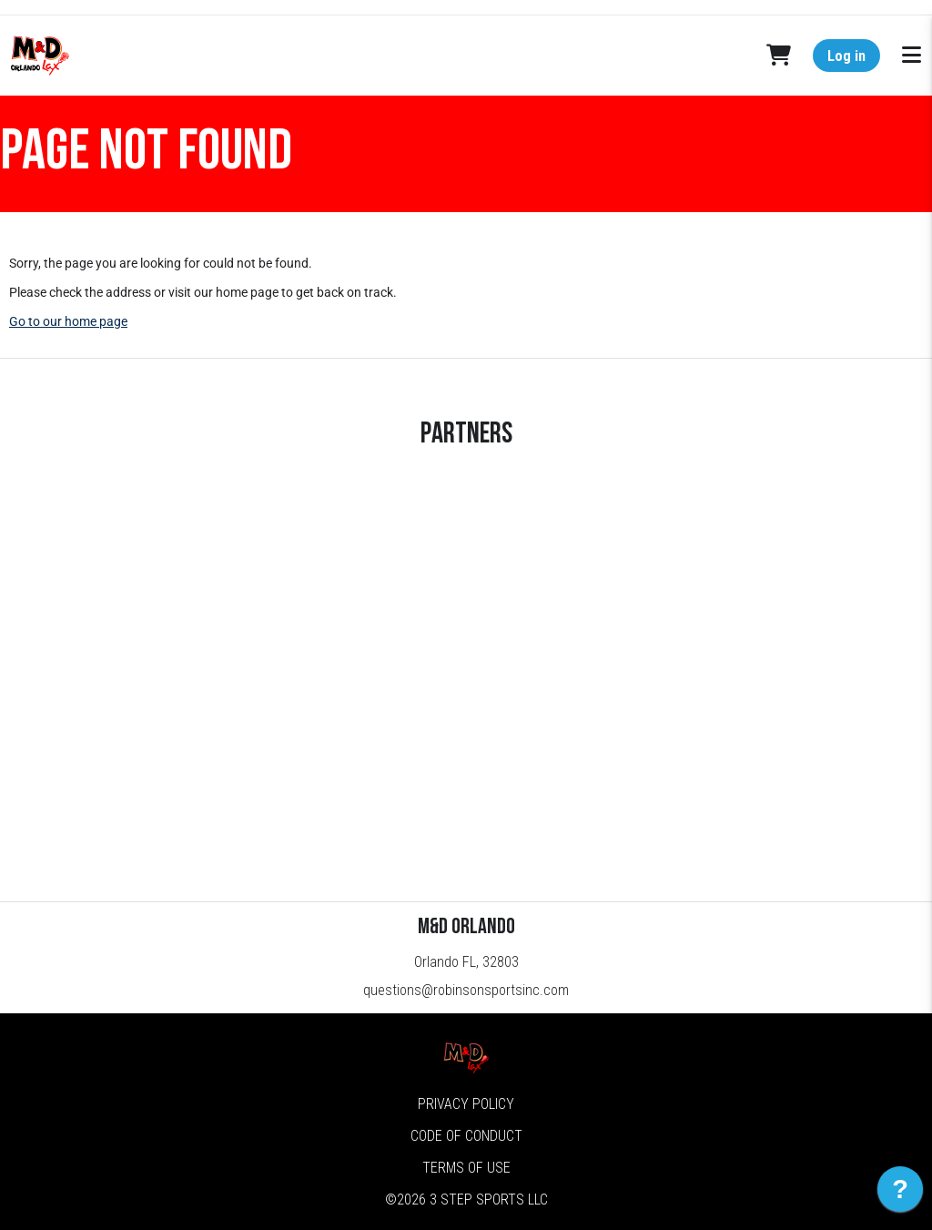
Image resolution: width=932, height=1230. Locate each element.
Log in (846, 56)
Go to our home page (68, 321)
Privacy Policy (466, 1104)
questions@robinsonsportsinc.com (466, 990)
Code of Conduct (466, 1135)
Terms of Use (466, 1167)
